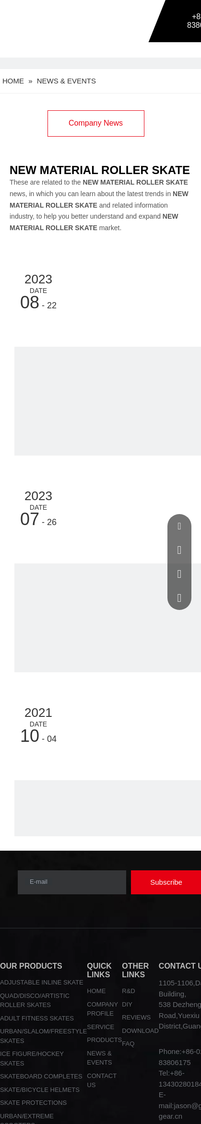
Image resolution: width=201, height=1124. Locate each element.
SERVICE (100, 1026)
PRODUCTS (104, 1039)
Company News (96, 123)
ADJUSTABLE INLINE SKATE (41, 982)
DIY (127, 1004)
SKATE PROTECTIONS (33, 1102)
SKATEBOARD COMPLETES (41, 1076)
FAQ (128, 1043)
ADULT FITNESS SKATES (37, 1018)
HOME (96, 991)
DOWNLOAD (140, 1030)
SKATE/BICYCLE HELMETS (40, 1089)
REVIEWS (136, 1017)
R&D (128, 991)
